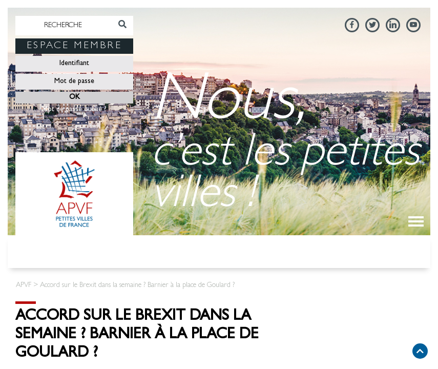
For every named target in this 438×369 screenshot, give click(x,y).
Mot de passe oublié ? (74, 109)
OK (74, 97)
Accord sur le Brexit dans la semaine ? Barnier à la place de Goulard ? (137, 336)
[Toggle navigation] (416, 221)
